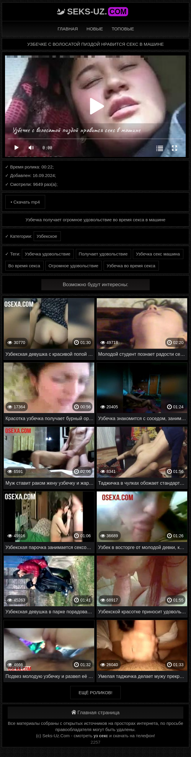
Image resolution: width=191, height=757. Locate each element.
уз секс (101, 735)
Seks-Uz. (97, 11)
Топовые (123, 28)
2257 (95, 742)
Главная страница (95, 712)
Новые (94, 28)
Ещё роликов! (95, 692)
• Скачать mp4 (25, 201)
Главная (68, 28)
